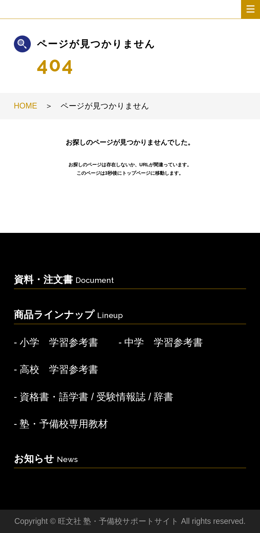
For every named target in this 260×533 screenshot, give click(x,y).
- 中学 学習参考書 (160, 342)
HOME (25, 105)
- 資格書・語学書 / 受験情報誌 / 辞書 (93, 396)
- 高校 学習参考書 (56, 369)
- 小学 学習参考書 (56, 342)
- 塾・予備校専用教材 (61, 423)
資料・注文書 (64, 279)
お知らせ (46, 458)
